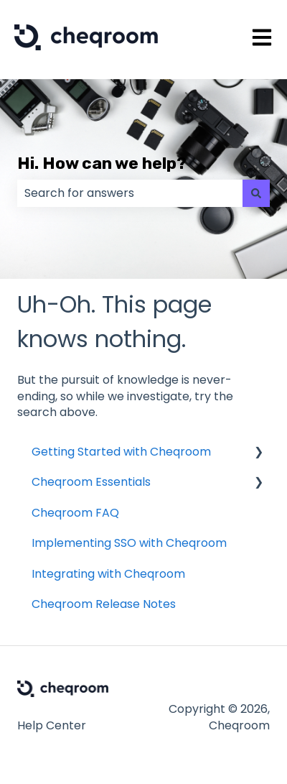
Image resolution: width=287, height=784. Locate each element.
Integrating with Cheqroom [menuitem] (108, 574)
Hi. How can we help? (102, 163)
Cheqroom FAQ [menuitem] (75, 512)
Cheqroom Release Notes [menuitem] (104, 604)
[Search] (256, 193)
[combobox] (130, 193)
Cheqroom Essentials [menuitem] (91, 482)
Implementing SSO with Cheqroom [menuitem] (129, 543)
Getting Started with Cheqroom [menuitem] (121, 451)
